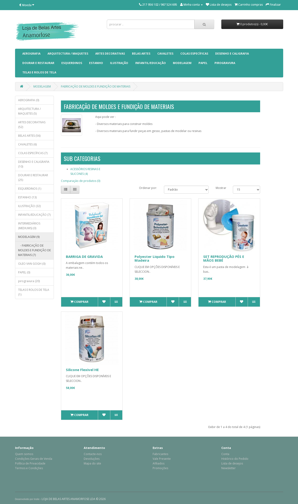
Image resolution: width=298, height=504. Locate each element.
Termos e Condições (29, 468)
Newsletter (228, 468)
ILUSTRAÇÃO (119, 63)
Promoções (160, 468)
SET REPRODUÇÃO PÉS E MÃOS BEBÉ (223, 258)
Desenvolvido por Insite (27, 499)
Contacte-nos (93, 454)
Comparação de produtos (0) (80, 181)
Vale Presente (162, 459)
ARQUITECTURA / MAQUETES (68, 54)
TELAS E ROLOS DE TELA (39, 72)
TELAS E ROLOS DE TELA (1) (33, 292)
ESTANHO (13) (27, 197)
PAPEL (203, 63)
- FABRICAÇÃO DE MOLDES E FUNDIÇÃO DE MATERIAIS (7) (34, 250)
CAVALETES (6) (27, 144)
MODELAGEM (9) (29, 237)
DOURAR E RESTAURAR (38, 63)
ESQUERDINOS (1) (29, 189)
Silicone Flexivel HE (82, 369)
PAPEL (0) (24, 272)
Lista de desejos (232, 463)
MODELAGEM (182, 63)
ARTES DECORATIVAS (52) (31, 124)
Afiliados (158, 463)
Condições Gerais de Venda (33, 459)
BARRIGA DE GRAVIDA (84, 256)
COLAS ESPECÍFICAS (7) (33, 153)
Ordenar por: (148, 188)
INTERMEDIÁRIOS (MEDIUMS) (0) (29, 225)
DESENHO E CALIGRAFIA (232, 54)
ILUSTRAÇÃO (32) (29, 206)
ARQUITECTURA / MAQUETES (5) (29, 111)
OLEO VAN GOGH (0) (31, 264)
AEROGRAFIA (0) (28, 100)
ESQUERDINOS (71, 63)
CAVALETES (165, 54)
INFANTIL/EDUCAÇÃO (150, 63)
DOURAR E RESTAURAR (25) (33, 177)
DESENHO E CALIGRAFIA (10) (33, 164)
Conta (225, 454)
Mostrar (221, 188)
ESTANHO (96, 63)
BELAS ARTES (141, 54)
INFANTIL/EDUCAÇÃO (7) (34, 215)
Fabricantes (160, 454)
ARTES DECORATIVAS (110, 54)
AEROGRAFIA (31, 54)
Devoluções (91, 459)
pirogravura (225, 63)
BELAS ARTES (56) (29, 136)
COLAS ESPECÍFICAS (194, 54)
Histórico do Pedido (234, 459)
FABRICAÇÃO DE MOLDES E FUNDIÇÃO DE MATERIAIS (95, 86)
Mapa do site (92, 463)
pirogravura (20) (29, 281)
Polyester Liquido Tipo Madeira (155, 258)
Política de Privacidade (30, 463)
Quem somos (24, 454)
